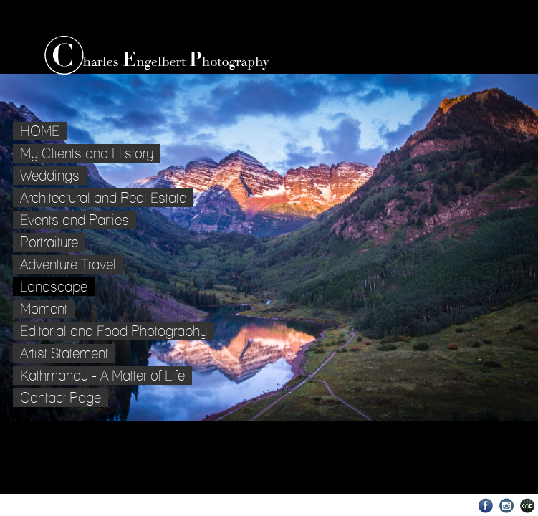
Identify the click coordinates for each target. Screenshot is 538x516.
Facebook (486, 505)
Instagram (506, 505)
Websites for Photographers (527, 505)
